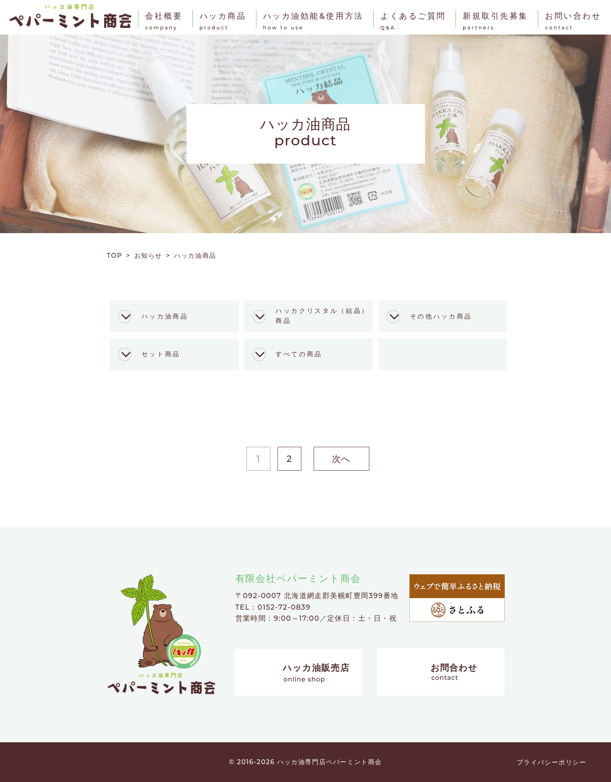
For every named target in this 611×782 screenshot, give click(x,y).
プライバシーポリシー (552, 762)
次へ (341, 459)
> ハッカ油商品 (191, 255)
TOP (116, 255)
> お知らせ (146, 255)
